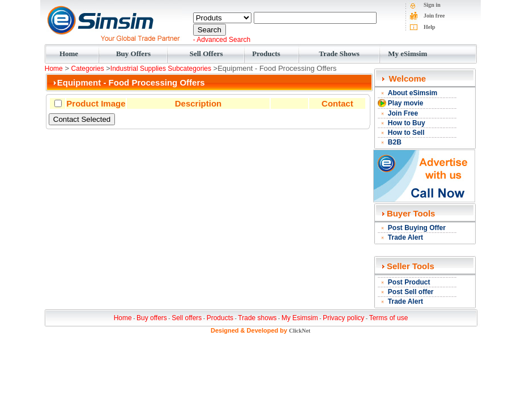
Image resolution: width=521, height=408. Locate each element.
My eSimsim (407, 53)
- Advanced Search (221, 40)
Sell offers (187, 318)
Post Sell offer (411, 292)
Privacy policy (343, 318)
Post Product (409, 282)
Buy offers (151, 318)
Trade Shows (339, 53)
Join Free (403, 113)
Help (429, 27)
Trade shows (257, 318)
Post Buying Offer (417, 228)
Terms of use (388, 318)
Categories (87, 69)
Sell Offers (206, 53)
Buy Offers (133, 53)
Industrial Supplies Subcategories (160, 69)
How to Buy (406, 123)
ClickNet (299, 331)
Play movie (406, 103)
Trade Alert (405, 237)
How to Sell (406, 133)
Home (68, 53)
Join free (434, 15)
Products (266, 53)
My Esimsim (299, 318)
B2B (395, 142)
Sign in (432, 5)
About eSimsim (412, 93)
